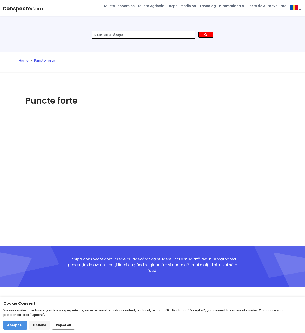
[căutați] (143, 34)
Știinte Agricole (151, 5)
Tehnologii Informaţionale (222, 5)
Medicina (188, 5)
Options (39, 325)
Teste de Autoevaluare (266, 5)
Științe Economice (119, 5)
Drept (172, 5)
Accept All (15, 325)
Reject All (63, 325)
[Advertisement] (120, 178)
